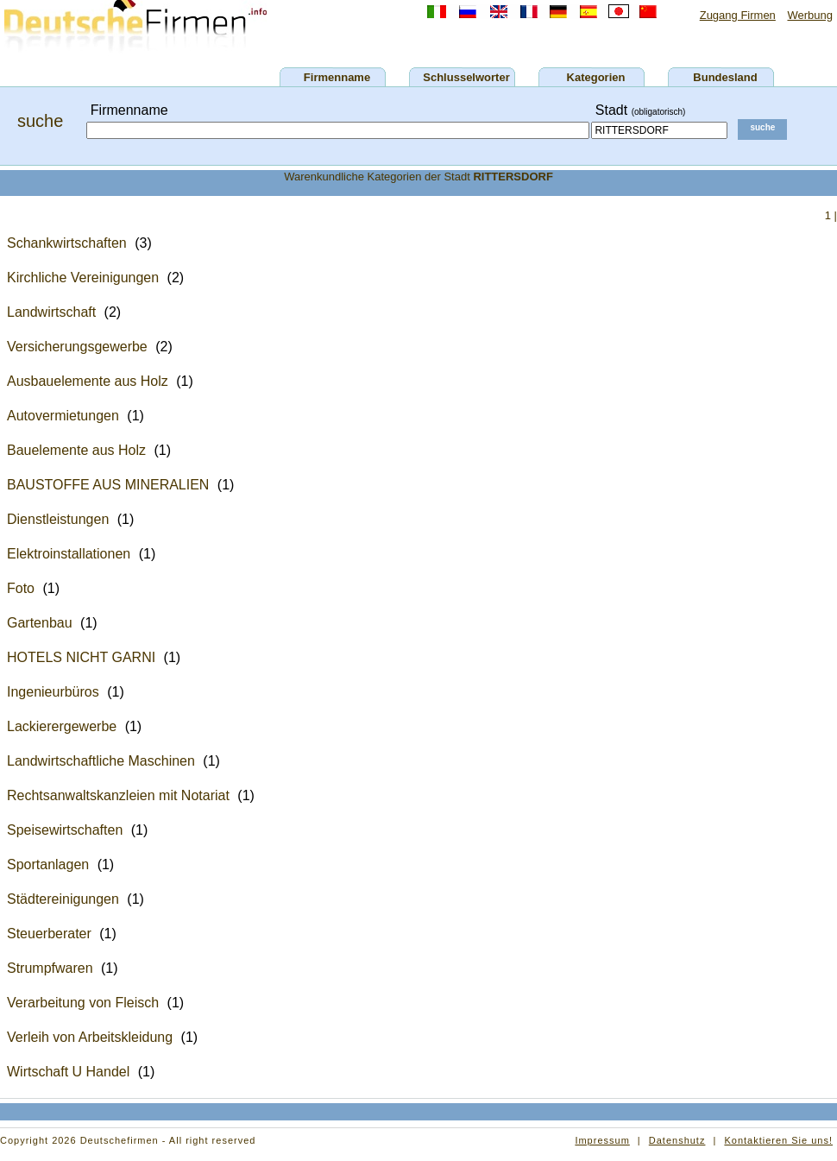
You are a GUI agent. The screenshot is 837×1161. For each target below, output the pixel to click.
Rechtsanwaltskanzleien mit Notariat (118, 795)
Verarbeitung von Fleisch (83, 1002)
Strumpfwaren (50, 968)
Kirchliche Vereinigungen (83, 277)
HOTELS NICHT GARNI (81, 657)
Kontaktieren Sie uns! (778, 1140)
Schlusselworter (466, 77)
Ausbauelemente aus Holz (87, 381)
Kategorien (596, 77)
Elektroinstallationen (68, 553)
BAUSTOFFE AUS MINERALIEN (108, 484)
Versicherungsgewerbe (77, 346)
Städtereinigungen (63, 899)
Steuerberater (49, 933)
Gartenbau (39, 622)
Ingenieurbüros (53, 692)
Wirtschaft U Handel (68, 1071)
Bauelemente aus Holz (76, 450)
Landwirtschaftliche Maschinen (101, 761)
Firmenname (337, 77)
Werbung (810, 15)
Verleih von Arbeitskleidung (90, 1037)
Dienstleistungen (58, 519)
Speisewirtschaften (65, 830)
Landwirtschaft (51, 312)
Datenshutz (677, 1140)
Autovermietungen (63, 415)
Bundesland (725, 77)
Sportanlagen (48, 864)
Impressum (602, 1140)
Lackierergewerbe (61, 726)
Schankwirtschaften (67, 243)
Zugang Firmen (738, 15)
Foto (21, 588)
